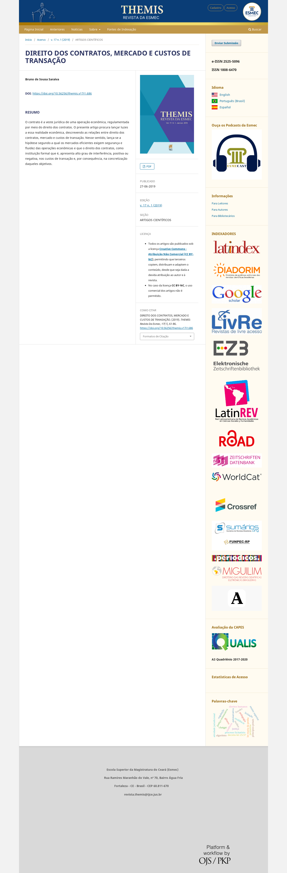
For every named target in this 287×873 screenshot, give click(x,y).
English (225, 95)
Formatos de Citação (156, 336)
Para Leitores (220, 203)
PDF (148, 166)
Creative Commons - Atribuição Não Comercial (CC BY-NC (171, 254)
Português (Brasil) (232, 101)
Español (225, 107)
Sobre (93, 29)
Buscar (255, 29)
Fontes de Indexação (121, 29)
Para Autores (220, 209)
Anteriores (57, 29)
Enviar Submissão (226, 43)
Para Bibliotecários (223, 216)
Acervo (41, 40)
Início (28, 40)
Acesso (231, 8)
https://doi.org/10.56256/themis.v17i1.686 (62, 93)
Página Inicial (33, 29)
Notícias (77, 29)
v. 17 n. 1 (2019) (60, 40)
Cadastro (215, 8)
